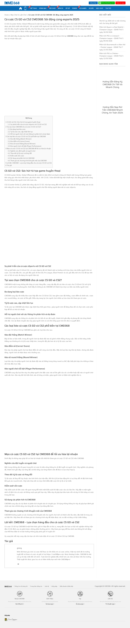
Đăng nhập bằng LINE (106, 3)
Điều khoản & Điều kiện (66, 586)
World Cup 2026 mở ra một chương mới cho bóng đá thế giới (112, 22)
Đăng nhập (93, 3)
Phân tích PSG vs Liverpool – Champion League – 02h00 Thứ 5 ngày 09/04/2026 (111, 38)
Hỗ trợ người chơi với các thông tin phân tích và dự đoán (29, 134)
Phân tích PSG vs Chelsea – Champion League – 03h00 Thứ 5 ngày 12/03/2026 (111, 56)
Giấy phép (54, 586)
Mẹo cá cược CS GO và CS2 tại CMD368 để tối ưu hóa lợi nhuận (28, 148)
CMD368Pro (20, 8)
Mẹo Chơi (99, 8)
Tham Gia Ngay (120, 3)
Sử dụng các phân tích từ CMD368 (21, 158)
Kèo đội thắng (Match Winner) (19, 139)
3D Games (82, 8)
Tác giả (9, 165)
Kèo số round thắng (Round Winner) (21, 143)
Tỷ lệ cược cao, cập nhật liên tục (20, 131)
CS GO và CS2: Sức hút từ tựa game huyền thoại (23, 122)
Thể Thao (33, 8)
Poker (74, 8)
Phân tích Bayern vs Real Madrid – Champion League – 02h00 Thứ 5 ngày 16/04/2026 (111, 29)
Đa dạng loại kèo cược (17, 129)
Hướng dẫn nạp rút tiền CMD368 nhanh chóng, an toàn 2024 (112, 110)
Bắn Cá (60, 8)
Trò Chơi (52, 8)
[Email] (18, 564)
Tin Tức (108, 8)
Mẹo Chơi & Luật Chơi (19, 15)
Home (7, 15)
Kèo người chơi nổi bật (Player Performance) (24, 146)
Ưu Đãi (91, 8)
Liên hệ (47, 586)
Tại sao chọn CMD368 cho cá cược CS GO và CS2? (23, 127)
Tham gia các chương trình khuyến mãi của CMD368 (27, 160)
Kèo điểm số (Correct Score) (19, 141)
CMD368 (70, 36)
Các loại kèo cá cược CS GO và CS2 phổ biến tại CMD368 (26, 136)
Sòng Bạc (42, 8)
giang (19, 547)
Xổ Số (68, 8)
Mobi (25, 8)
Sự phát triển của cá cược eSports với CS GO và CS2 (27, 124)
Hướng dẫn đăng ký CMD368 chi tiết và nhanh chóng (112, 84)
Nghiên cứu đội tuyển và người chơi (21, 151)
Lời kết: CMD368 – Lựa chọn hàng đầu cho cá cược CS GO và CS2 (29, 163)
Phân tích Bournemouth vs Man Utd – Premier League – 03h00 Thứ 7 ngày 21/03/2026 (112, 47)
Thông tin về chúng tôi (21, 586)
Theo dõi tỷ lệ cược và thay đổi (20, 153)
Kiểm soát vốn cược (16, 156)
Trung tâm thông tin (36, 586)
